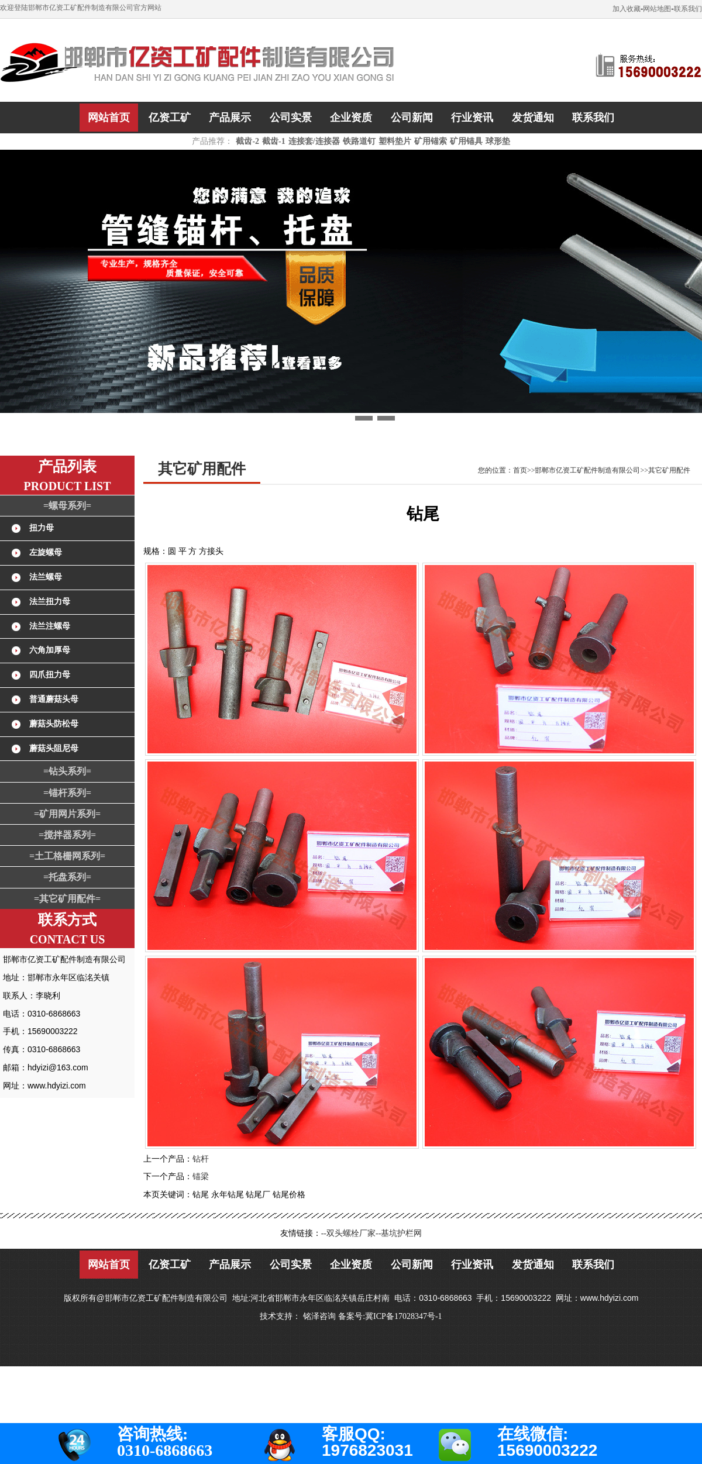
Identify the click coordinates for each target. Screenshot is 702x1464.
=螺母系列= (67, 506)
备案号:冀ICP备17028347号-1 (390, 1316)
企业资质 (351, 117)
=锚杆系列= (67, 793)
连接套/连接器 (314, 141)
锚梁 (200, 1176)
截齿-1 (273, 141)
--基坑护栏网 (399, 1233)
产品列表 (67, 466)
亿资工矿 (170, 117)
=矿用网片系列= (67, 814)
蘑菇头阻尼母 (53, 748)
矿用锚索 (430, 141)
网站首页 (109, 117)
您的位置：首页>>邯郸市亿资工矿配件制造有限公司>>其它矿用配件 (584, 470)
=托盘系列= (67, 877)
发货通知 (533, 117)
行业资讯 (472, 117)
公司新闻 (412, 117)
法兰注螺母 (49, 626)
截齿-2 (247, 141)
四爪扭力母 (49, 674)
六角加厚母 (49, 650)
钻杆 (200, 1159)
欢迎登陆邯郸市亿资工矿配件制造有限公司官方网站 (80, 8)
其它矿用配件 (202, 469)
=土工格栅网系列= (67, 856)
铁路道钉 (359, 141)
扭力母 (41, 527)
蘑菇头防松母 (53, 723)
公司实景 (291, 117)
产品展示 (230, 117)
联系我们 (688, 9)
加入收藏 (626, 9)
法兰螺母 (45, 577)
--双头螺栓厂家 (348, 1233)
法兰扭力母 (49, 601)
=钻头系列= (67, 771)
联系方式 (67, 920)
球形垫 (498, 141)
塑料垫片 (394, 141)
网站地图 (657, 9)
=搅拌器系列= (67, 835)
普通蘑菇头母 (53, 699)
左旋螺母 (45, 552)
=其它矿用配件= (67, 899)
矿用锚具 (466, 141)
